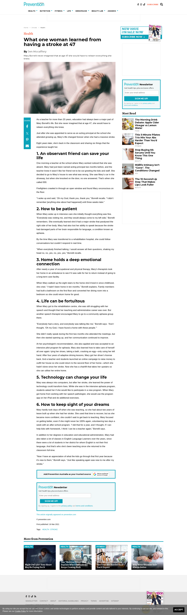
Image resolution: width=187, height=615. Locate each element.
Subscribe (152, 4)
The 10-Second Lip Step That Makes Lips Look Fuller (146, 182)
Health (42, 28)
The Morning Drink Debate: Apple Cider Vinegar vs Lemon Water (147, 124)
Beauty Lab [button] (97, 11)
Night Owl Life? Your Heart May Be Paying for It (38, 566)
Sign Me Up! (51, 501)
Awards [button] (112, 11)
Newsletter (31, 601)
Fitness (101, 546)
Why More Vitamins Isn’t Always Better (145, 566)
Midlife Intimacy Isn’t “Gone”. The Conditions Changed (147, 168)
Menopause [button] (81, 11)
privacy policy (66, 506)
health (45, 529)
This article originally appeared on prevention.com (56, 515)
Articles (34, 28)
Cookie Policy (20, 611)
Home (26, 28)
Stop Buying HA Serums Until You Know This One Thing (145, 154)
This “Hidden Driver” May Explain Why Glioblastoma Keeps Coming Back (74, 565)
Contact (44, 601)
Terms (94, 601)
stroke (54, 529)
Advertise (104, 601)
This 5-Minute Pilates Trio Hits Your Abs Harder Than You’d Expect (147, 139)
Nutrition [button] (45, 11)
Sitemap (115, 601)
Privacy (84, 601)
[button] (37, 11)
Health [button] (31, 11)
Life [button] (69, 11)
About (53, 601)
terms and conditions (84, 506)
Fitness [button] (58, 11)
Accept (178, 609)
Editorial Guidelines (68, 601)
